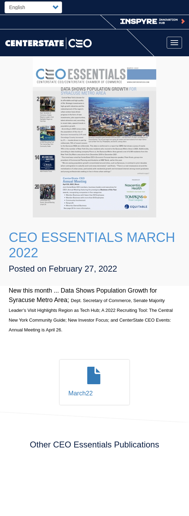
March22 (80, 393)
